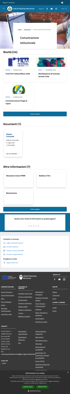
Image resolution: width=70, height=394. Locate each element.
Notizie (8, 70)
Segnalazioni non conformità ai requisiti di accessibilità (42, 355)
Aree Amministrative (7, 295)
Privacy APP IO (40, 361)
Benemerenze (11, 193)
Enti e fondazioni (6, 302)
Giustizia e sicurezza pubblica (41, 299)
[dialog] (35, 382)
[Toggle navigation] (4, 8)
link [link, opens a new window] (45, 383)
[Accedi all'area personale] (62, 2)
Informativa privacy (41, 340)
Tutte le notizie (35, 114)
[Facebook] (46, 8)
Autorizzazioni (39, 318)
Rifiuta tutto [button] (42, 387)
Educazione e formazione (39, 293)
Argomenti (27, 29)
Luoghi (54, 308)
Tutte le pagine (35, 209)
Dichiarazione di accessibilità (40, 348)
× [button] (68, 372)
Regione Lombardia (9, 2)
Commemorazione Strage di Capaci (16, 102)
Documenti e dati (6, 314)
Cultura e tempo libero (25, 297)
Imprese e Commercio (25, 303)
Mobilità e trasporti (24, 316)
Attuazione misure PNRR (15, 175)
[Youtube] (51, 8)
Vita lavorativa (22, 300)
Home (20, 29)
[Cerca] (66, 9)
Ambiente (38, 309)
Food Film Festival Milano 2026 (18, 73)
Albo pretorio (39, 337)
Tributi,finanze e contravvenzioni (40, 305)
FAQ (19, 343)
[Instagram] (55, 8)
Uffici (2, 299)
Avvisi (40, 70)
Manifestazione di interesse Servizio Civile (49, 75)
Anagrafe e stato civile (25, 293)
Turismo (20, 313)
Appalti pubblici (23, 307)
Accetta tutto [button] (28, 387)
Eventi (54, 311)
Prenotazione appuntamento (22, 332)
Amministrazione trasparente (40, 332)
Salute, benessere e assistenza (41, 314)
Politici (3, 305)
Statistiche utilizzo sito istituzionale (42, 365)
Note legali (38, 344)
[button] (35, 391)
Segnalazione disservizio (22, 338)
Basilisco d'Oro (44, 175)
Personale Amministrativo (6, 309)
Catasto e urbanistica (24, 310)
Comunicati (56, 295)
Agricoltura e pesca (41, 322)
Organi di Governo (6, 292)
